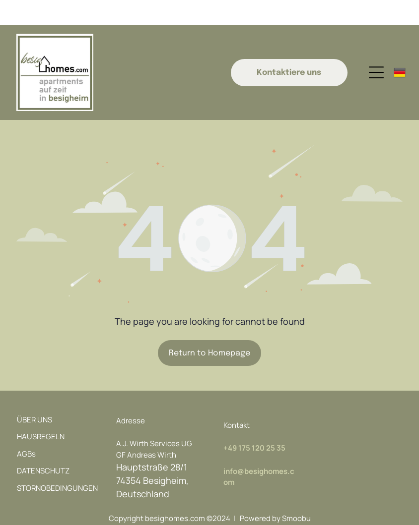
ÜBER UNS (34, 395)
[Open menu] (376, 47)
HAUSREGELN (41, 412)
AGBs (26, 429)
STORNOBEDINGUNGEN (57, 463)
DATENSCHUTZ (43, 446)
